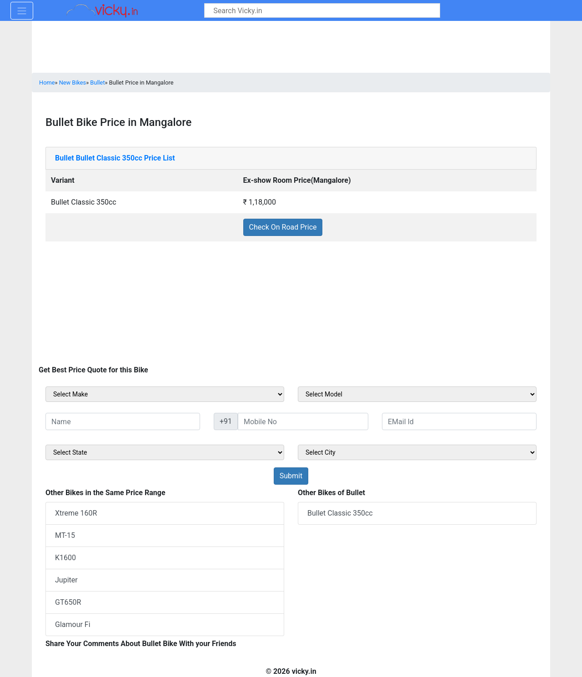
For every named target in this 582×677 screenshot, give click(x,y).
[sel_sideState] (164, 452)
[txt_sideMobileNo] (303, 421)
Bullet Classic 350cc (340, 513)
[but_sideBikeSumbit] (291, 476)
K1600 (65, 557)
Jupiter (66, 580)
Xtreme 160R (76, 513)
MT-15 (65, 535)
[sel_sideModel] (417, 394)
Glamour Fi (72, 624)
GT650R (68, 602)
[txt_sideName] (122, 421)
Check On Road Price (283, 227)
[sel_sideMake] (164, 394)
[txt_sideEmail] (459, 421)
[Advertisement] (291, 305)
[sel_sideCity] (417, 452)
